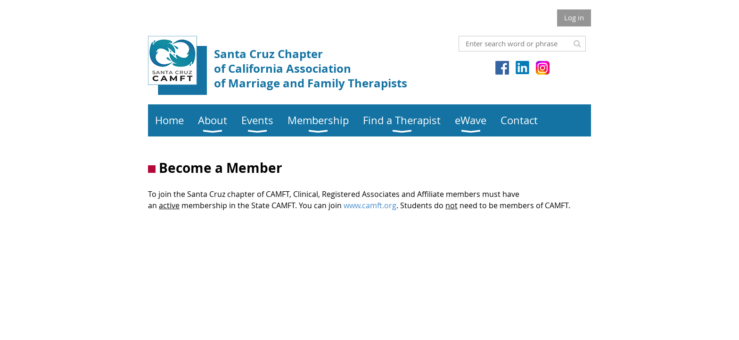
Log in (574, 17)
